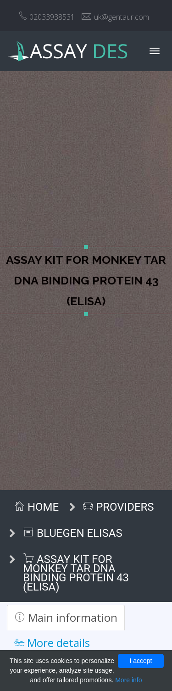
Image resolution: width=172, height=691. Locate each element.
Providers (118, 507)
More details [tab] (52, 642)
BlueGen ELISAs (72, 533)
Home (36, 507)
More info (128, 680)
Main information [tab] (65, 617)
